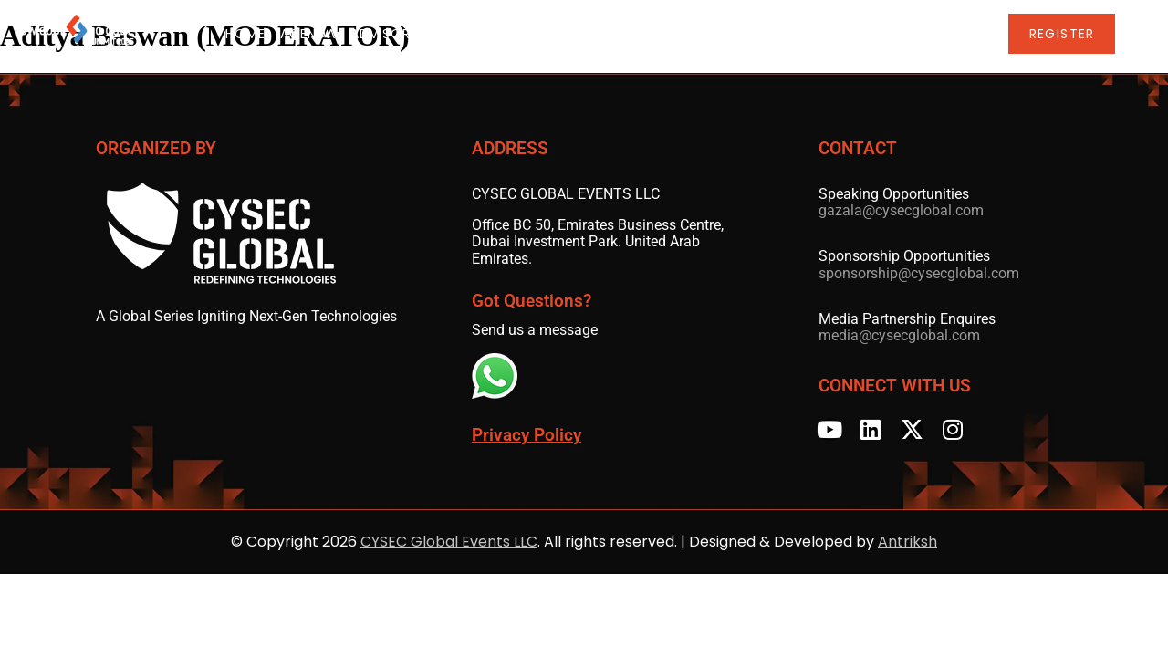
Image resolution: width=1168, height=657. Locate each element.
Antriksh (907, 541)
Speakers (538, 35)
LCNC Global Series (859, 34)
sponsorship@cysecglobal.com (919, 273)
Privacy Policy (526, 435)
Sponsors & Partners (675, 34)
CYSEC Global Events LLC (448, 541)
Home (265, 35)
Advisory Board (430, 35)
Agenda (327, 35)
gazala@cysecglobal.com (901, 210)
